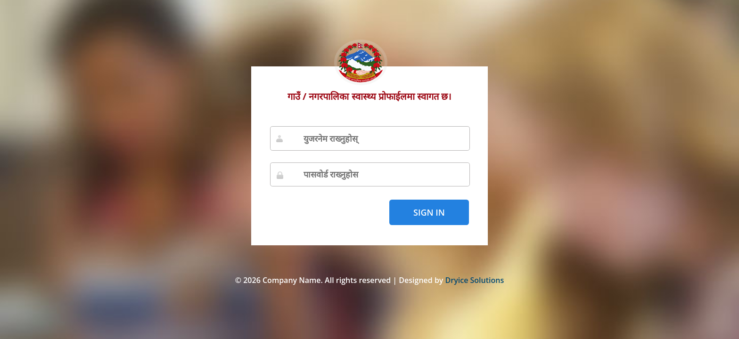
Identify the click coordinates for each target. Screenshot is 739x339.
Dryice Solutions (474, 280)
